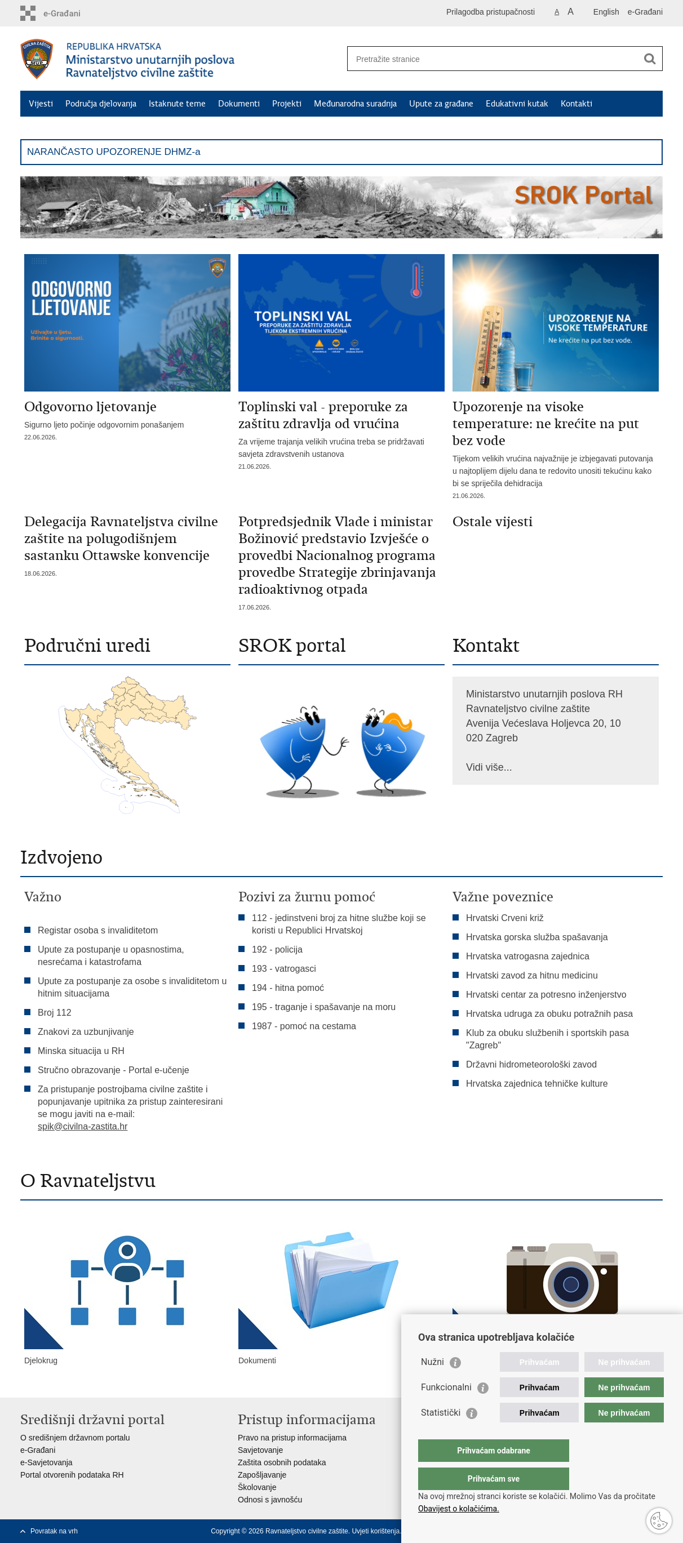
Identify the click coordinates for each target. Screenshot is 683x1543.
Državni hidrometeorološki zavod (531, 1064)
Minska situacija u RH (82, 1051)
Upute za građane (441, 104)
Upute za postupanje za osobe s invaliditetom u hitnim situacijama (132, 987)
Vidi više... (489, 767)
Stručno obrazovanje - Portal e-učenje (113, 1070)
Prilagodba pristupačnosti (490, 11)
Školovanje (257, 1487)
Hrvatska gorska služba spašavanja (537, 937)
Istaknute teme (177, 104)
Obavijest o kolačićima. (458, 1508)
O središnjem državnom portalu (75, 1437)
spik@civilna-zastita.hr (82, 1126)
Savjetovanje (260, 1450)
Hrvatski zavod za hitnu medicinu (532, 975)
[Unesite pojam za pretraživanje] (493, 59)
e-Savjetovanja (46, 1462)
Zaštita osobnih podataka (282, 1462)
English (606, 11)
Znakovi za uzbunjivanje (86, 1032)
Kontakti (576, 104)
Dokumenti (239, 104)
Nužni (432, 1384)
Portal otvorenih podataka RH (72, 1474)
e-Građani (645, 11)
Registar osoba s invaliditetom (98, 930)
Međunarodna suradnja (355, 104)
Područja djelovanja (100, 104)
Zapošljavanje (262, 1474)
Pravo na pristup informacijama (292, 1437)
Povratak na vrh (54, 1531)
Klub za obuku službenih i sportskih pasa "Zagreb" (547, 1039)
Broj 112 (55, 1012)
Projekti (286, 104)
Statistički (440, 1435)
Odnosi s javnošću (270, 1499)
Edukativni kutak (517, 104)
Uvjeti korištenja (376, 1531)
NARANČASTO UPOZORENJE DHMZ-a (114, 151)
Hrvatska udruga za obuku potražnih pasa (549, 1014)
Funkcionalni (446, 1409)
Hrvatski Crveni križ (505, 918)
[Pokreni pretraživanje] (649, 59)
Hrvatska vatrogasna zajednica (527, 956)
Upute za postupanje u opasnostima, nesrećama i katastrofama (111, 956)
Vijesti (41, 104)
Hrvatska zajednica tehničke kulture (537, 1083)
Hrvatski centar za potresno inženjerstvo (546, 994)
